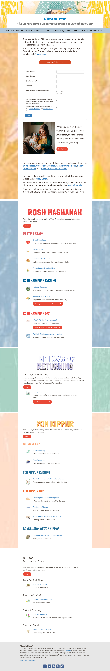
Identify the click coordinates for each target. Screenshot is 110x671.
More (26, 387)
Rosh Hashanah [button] (34, 30)
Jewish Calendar (75, 185)
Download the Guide (14, 30)
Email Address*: (31, 81)
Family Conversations (41, 402)
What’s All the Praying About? (62, 165)
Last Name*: (30, 76)
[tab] (55, 62)
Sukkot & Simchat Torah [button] (93, 30)
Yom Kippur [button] (73, 30)
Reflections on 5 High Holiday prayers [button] (46, 327)
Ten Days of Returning (54, 30)
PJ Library (67, 650)
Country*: (29, 86)
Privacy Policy (48, 109)
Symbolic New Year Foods (35, 165)
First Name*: (30, 71)
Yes (61, 92)
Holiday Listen (40, 178)
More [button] (26, 226)
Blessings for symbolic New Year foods (47, 304)
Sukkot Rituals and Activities (54, 168)
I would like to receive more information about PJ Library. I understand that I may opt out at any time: (39, 101)
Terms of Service (34, 109)
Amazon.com (40, 54)
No (61, 94)
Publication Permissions (28, 660)
